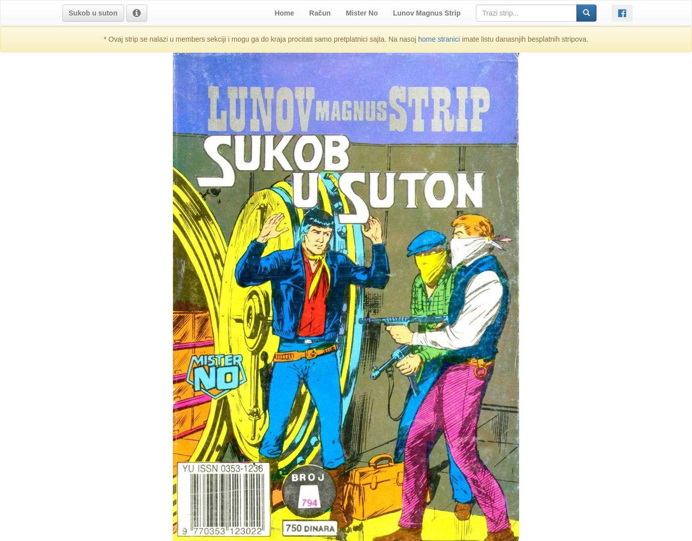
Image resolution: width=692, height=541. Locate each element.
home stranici (439, 39)
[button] (93, 13)
